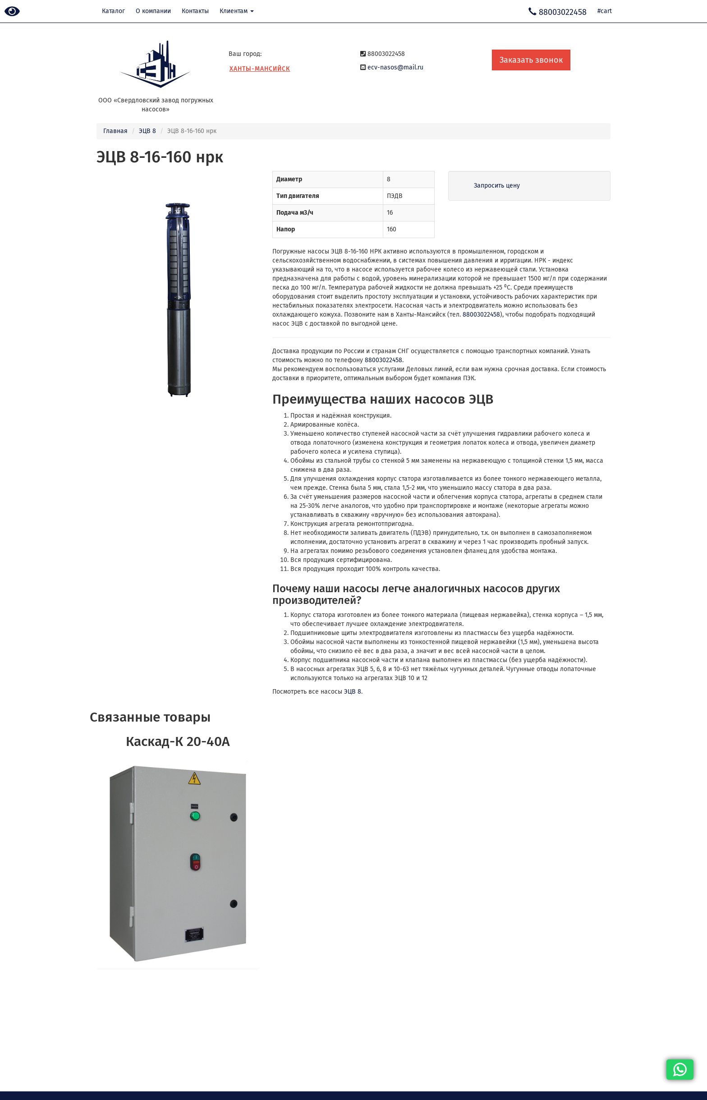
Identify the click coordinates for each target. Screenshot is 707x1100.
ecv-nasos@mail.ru (395, 67)
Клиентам (237, 11)
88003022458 (481, 314)
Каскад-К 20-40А (178, 741)
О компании (153, 11)
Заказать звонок (531, 60)
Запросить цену (497, 185)
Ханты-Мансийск (260, 69)
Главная (115, 131)
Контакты (195, 11)
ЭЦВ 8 (147, 131)
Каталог (113, 11)
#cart (604, 11)
